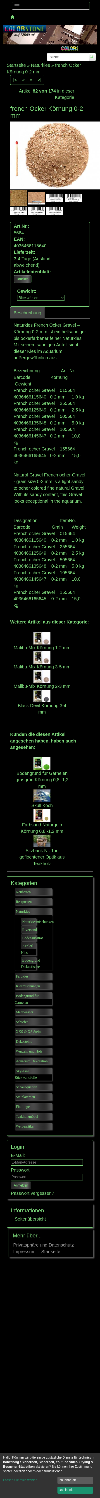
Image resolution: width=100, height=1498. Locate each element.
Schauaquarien (26, 1087)
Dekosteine (24, 1041)
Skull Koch (42, 805)
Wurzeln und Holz (29, 1051)
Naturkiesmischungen (38, 922)
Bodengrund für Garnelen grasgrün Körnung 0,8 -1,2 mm (42, 780)
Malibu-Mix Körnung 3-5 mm (42, 666)
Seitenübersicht (30, 1218)
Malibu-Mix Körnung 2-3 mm (42, 686)
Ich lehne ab (67, 1480)
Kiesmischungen (28, 986)
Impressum (24, 1251)
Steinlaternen (25, 1097)
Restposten (24, 902)
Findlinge (23, 1107)
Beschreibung (27, 312)
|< (15, 79)
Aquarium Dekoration (32, 1061)
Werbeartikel (25, 1126)
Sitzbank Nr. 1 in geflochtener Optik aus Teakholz (42, 857)
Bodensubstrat (32, 938)
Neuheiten (23, 892)
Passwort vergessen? (32, 1193)
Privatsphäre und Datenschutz (43, 1244)
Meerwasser (24, 1012)
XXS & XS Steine (29, 1032)
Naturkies (23, 911)
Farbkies (22, 976)
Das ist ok (65, 1490)
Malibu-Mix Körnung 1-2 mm (42, 647)
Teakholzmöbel (27, 1116)
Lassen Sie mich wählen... (21, 1480)
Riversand (29, 930)
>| (39, 79)
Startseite (50, 1251)
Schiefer (22, 1022)
